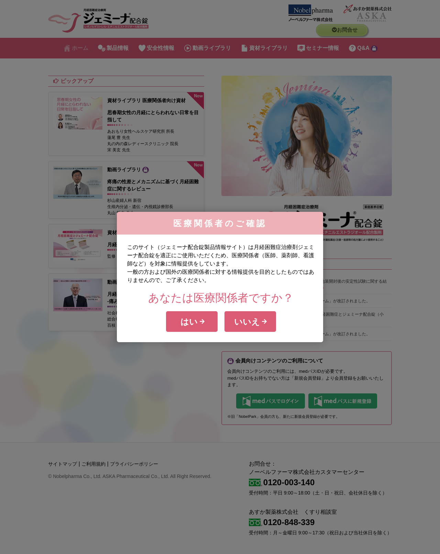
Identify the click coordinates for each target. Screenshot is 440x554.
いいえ (250, 321)
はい (192, 321)
